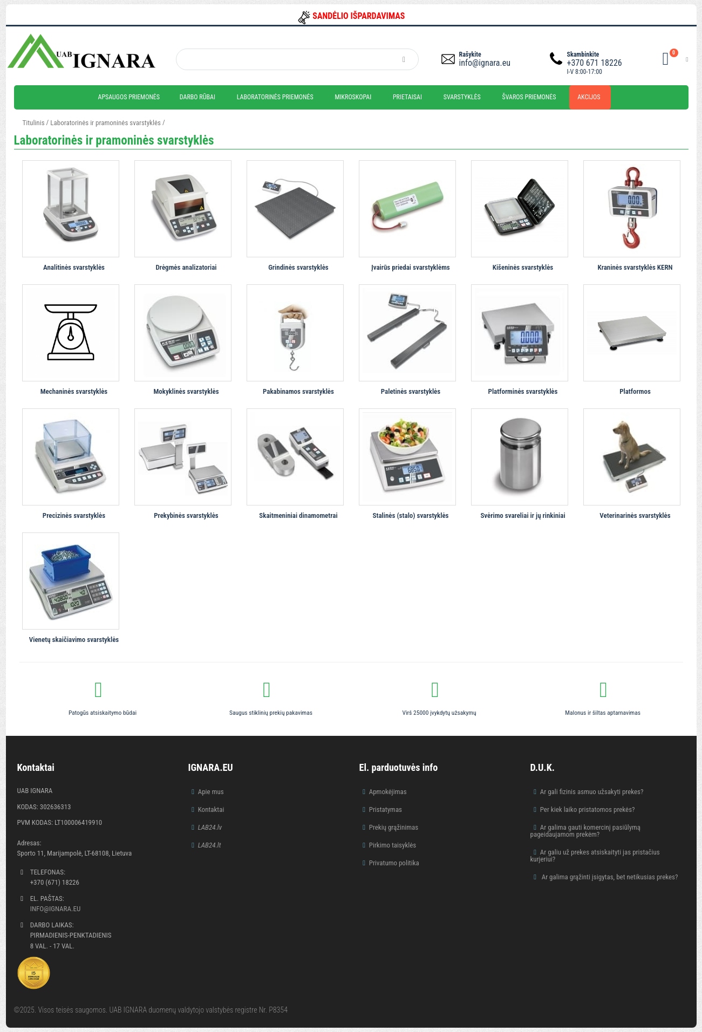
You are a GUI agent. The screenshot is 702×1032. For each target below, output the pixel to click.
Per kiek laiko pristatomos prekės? (587, 809)
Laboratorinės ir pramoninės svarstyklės (105, 123)
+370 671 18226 (594, 63)
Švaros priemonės (529, 97)
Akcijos (588, 97)
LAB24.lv (210, 827)
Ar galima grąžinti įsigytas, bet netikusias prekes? (609, 877)
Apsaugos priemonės (129, 97)
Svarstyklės (462, 97)
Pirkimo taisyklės (393, 845)
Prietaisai (407, 97)
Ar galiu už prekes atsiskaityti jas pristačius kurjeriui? (595, 855)
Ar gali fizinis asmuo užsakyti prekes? (592, 792)
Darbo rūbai (197, 97)
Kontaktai (211, 809)
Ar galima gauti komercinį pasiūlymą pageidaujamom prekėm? (585, 830)
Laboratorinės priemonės (275, 97)
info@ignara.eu (484, 63)
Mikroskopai (353, 97)
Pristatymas (385, 809)
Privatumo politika (394, 863)
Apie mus (211, 792)
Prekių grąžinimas (394, 827)
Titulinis (34, 123)
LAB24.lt (209, 845)
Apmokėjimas (388, 792)
